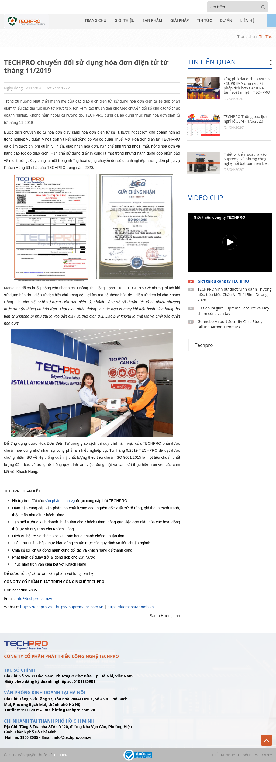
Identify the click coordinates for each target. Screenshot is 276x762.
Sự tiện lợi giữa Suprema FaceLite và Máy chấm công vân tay (233, 310)
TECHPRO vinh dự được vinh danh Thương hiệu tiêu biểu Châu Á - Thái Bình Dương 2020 (235, 294)
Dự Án (226, 20)
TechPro (62, 754)
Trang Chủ (95, 20)
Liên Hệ (247, 20)
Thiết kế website (226, 754)
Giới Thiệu (125, 20)
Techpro (204, 345)
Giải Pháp (179, 20)
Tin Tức (204, 20)
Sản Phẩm (152, 20)
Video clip (205, 197)
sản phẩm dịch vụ (60, 501)
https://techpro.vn (36, 606)
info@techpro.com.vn (34, 598)
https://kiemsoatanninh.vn (130, 606)
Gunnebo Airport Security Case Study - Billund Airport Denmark (231, 324)
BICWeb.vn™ (260, 754)
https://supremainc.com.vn (80, 606)
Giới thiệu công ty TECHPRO (223, 281)
